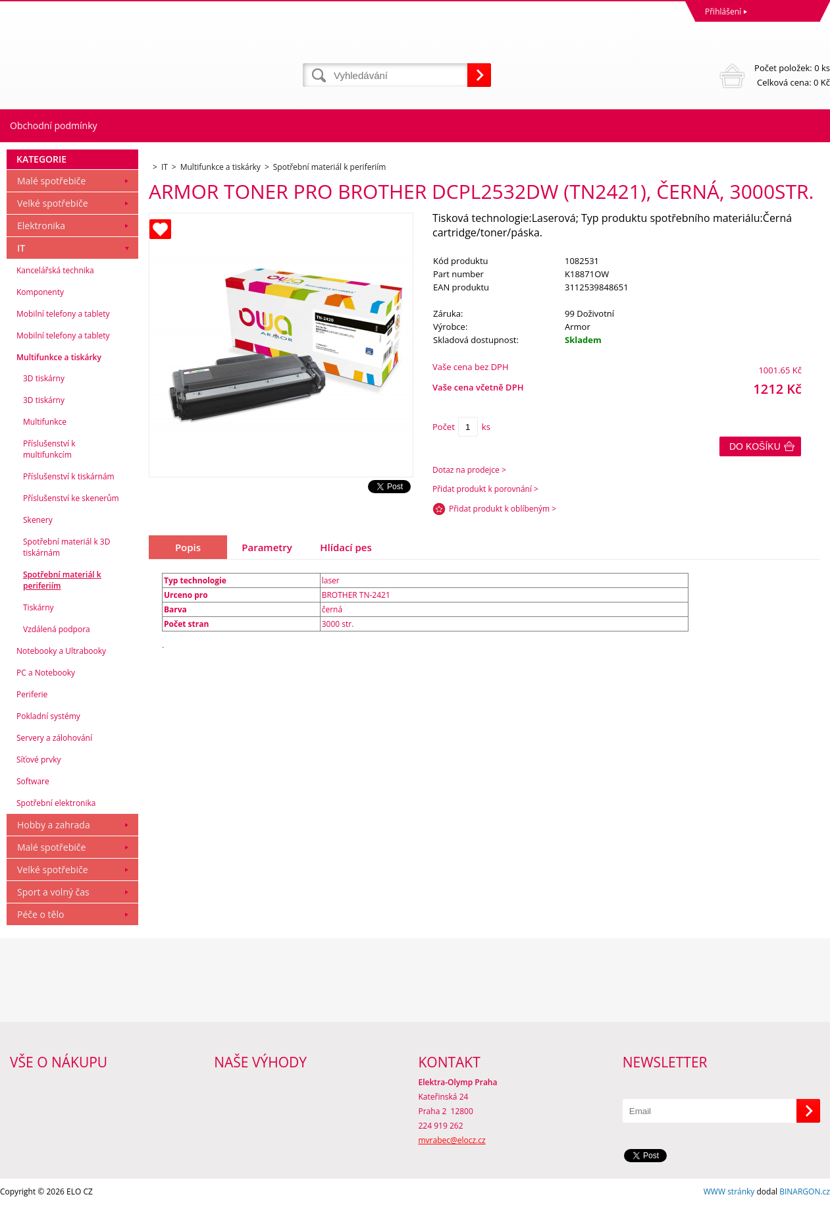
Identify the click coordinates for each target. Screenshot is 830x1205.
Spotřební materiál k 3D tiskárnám (66, 547)
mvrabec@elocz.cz (452, 1140)
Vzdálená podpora (56, 629)
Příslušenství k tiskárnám (69, 476)
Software (32, 781)
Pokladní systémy (48, 716)
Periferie (31, 694)
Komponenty (40, 292)
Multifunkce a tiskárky (58, 357)
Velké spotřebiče (52, 203)
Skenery (38, 519)
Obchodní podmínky (53, 125)
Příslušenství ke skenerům (71, 498)
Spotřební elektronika (55, 803)
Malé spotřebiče (51, 180)
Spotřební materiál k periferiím (62, 580)
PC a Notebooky (45, 672)
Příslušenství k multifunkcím (49, 449)
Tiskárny (38, 607)
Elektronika (41, 225)
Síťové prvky (38, 759)
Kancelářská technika (55, 270)
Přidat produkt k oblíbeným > (502, 508)
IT (21, 248)
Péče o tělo (40, 914)
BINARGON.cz (804, 1191)
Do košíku (755, 446)
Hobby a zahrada (53, 824)
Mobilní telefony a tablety (63, 313)
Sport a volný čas (53, 892)
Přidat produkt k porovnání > (485, 489)
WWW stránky (729, 1191)
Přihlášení (723, 11)
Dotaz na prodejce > (469, 469)
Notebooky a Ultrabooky (61, 650)
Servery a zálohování (54, 737)
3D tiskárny (44, 378)
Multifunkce (44, 421)
